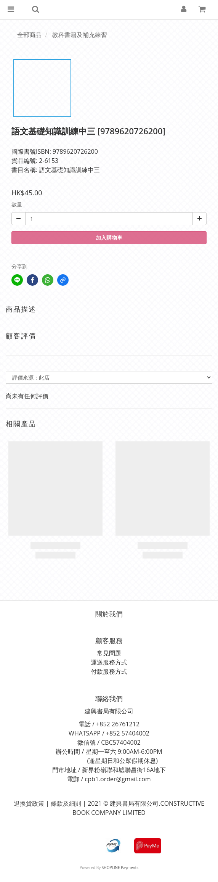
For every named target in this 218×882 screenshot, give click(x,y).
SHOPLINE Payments (120, 867)
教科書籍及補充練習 (79, 35)
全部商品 (29, 35)
